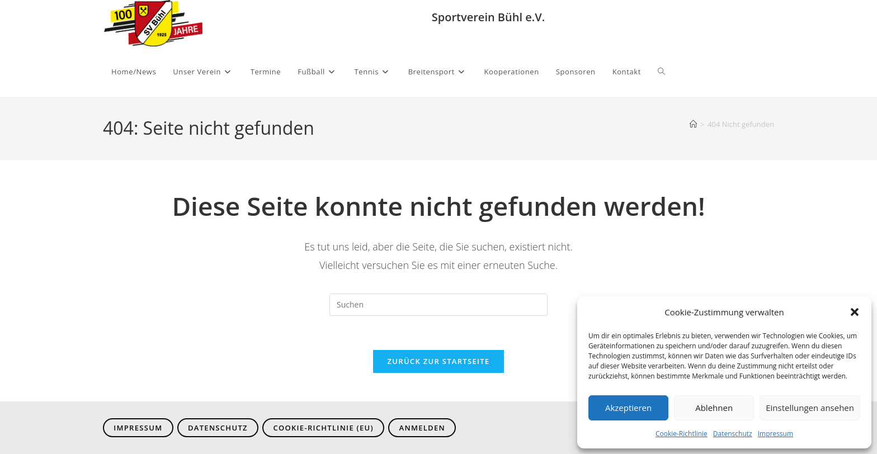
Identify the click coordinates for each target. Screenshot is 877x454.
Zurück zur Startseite (439, 361)
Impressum (775, 433)
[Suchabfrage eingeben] (438, 305)
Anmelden (422, 428)
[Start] (693, 124)
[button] (854, 312)
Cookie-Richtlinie (682, 433)
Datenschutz (732, 433)
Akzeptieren (628, 407)
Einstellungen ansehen (810, 407)
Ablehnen (714, 407)
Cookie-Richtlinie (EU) (323, 428)
